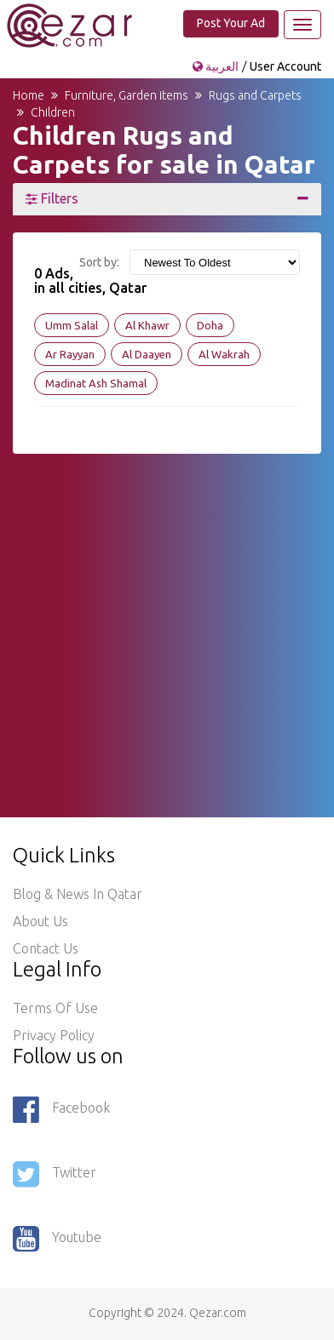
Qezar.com (217, 1313)
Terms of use (55, 1008)
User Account (285, 66)
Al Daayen (146, 354)
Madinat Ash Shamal (96, 383)
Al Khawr (147, 325)
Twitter (54, 1174)
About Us (40, 921)
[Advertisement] (167, 620)
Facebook (61, 1109)
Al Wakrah (224, 354)
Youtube (57, 1238)
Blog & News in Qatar (77, 894)
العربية (217, 66)
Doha (210, 325)
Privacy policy (54, 1035)
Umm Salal (71, 325)
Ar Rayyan (70, 354)
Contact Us (45, 948)
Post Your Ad (231, 23)
